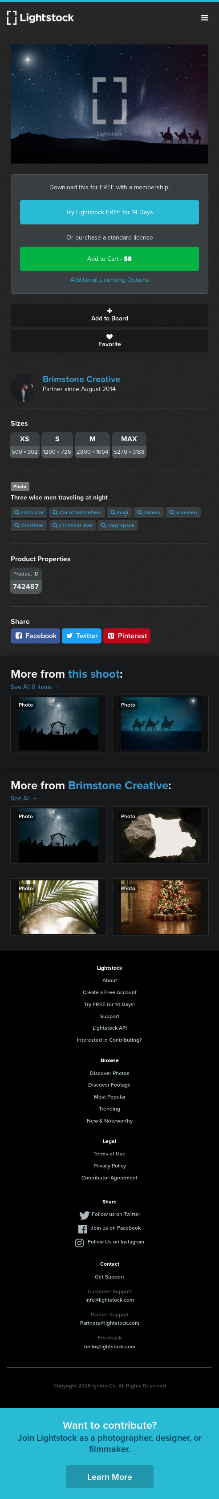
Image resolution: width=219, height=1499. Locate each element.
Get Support (109, 1277)
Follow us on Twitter (116, 1214)
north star (29, 512)
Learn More (109, 1476)
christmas (29, 525)
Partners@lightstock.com (109, 1323)
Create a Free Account (110, 992)
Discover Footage (109, 1085)
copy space (117, 525)
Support (109, 1016)
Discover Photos (110, 1073)
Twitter (81, 636)
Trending (109, 1109)
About (109, 980)
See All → (24, 798)
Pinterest (127, 636)
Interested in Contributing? (109, 1040)
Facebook (35, 636)
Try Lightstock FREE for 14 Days (109, 212)
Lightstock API (110, 1028)
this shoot (94, 673)
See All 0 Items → (35, 687)
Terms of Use (109, 1154)
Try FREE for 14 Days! (109, 1004)
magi (119, 512)
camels (148, 512)
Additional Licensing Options (109, 279)
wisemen (183, 512)
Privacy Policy (109, 1166)
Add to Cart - (109, 259)
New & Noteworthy (110, 1121)
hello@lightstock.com (109, 1347)
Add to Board (109, 315)
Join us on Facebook (116, 1228)
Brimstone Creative (81, 379)
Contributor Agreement (109, 1178)
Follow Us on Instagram (116, 1242)
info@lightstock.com (109, 1300)
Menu (205, 18)
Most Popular (110, 1097)
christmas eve (72, 525)
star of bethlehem (77, 512)
